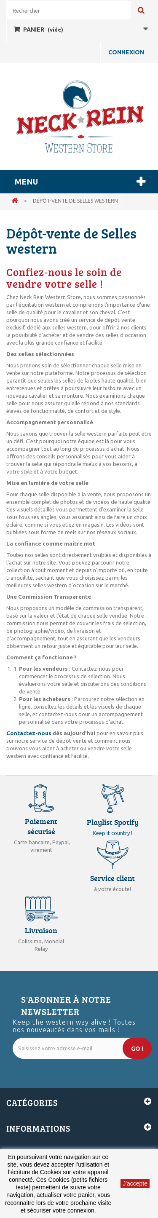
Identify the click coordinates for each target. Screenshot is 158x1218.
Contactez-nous (29, 733)
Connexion (126, 52)
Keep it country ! (112, 833)
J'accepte (135, 1183)
